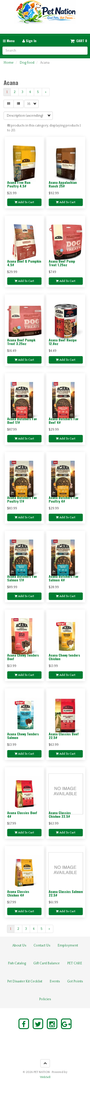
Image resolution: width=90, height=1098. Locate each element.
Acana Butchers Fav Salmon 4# (63, 578)
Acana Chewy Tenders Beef (23, 656)
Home (9, 63)
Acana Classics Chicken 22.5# (60, 814)
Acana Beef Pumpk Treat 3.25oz (21, 341)
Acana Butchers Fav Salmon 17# (22, 578)
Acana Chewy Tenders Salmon (23, 735)
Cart (80, 40)
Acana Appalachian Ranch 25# (63, 184)
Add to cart (24, 202)
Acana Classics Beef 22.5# (64, 735)
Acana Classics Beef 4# (22, 814)
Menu (9, 40)
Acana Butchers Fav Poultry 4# (63, 499)
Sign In (29, 40)
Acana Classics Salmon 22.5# (66, 893)
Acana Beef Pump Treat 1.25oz (62, 263)
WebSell (45, 1077)
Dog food (27, 63)
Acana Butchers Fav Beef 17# (22, 420)
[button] (78, 41)
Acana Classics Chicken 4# (18, 893)
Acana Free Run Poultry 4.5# (18, 184)
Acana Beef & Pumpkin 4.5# (24, 263)
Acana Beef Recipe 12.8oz (63, 341)
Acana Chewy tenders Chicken (64, 656)
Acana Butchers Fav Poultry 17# (22, 499)
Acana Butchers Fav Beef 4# (63, 420)
